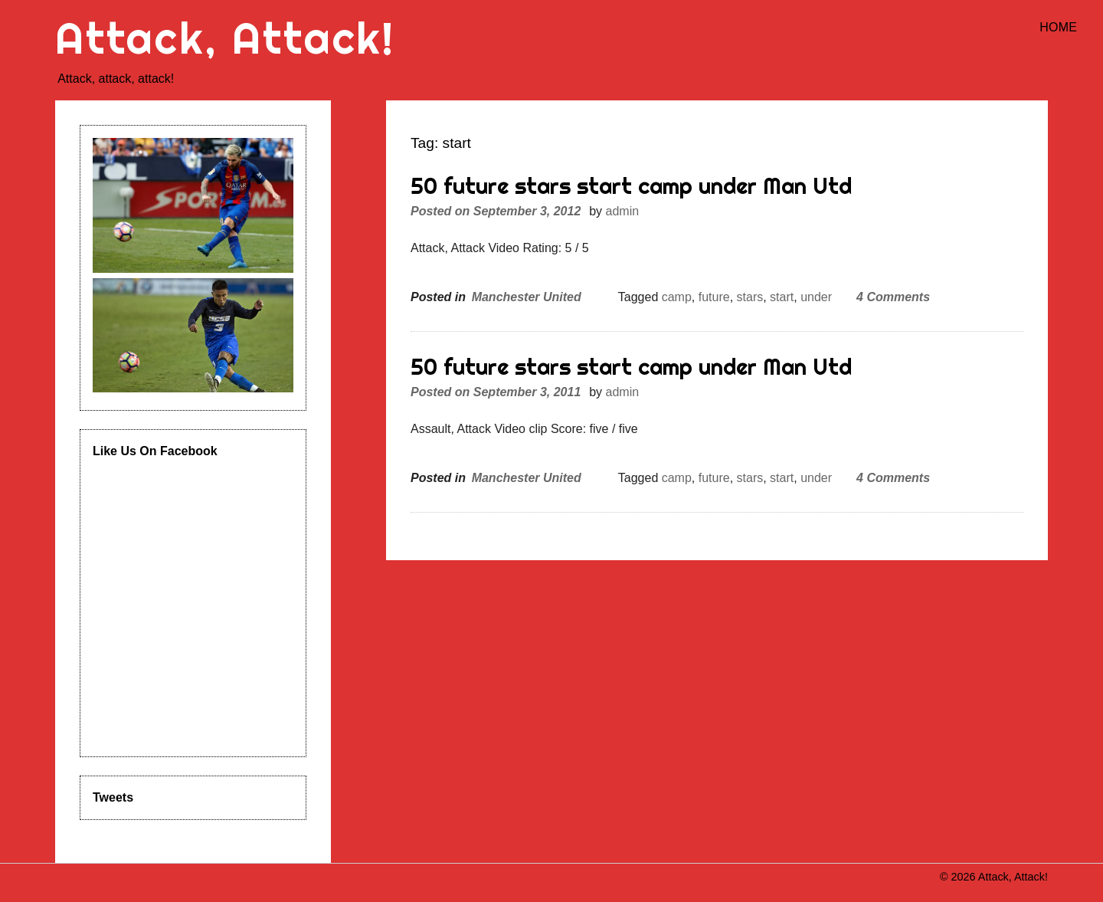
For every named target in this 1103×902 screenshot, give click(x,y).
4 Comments (893, 296)
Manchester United (526, 296)
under (816, 296)
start (782, 296)
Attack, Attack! (225, 37)
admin (623, 211)
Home (1058, 27)
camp (677, 296)
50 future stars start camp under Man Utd (631, 185)
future (714, 296)
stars (750, 296)
